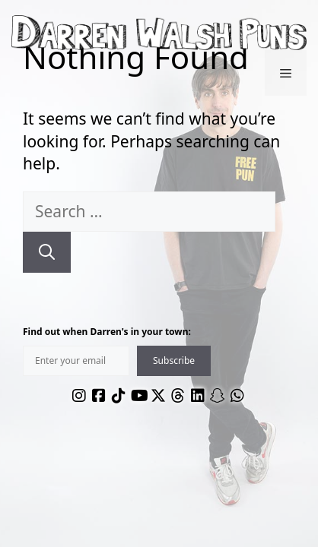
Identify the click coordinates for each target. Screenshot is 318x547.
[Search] (47, 252)
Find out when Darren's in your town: (107, 332)
